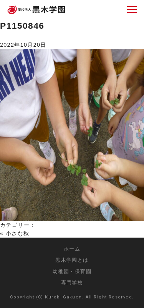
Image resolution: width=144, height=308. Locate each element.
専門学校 (72, 282)
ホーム (72, 249)
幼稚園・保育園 (72, 271)
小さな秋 (18, 233)
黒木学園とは (72, 260)
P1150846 (22, 26)
